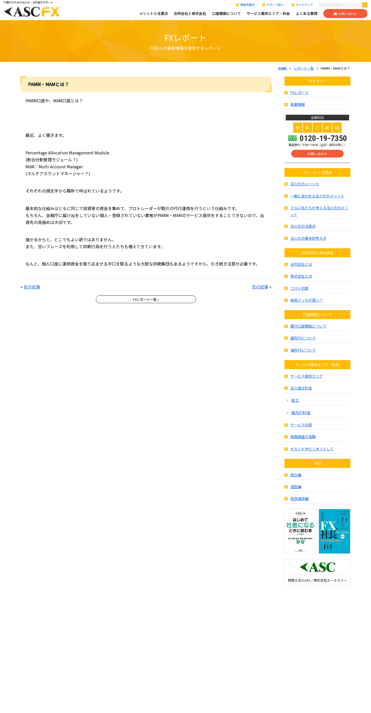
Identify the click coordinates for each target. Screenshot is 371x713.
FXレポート (299, 98)
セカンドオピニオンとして (312, 454)
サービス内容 (301, 430)
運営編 (295, 492)
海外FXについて (303, 356)
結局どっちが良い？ (306, 306)
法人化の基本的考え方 (308, 244)
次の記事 (260, 287)
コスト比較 (299, 294)
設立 (295, 406)
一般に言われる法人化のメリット (317, 201)
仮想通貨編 (299, 504)
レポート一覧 (304, 68)
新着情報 (297, 110)
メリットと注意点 (153, 13)
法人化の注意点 (303, 232)
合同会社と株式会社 (190, 13)
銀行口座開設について (308, 332)
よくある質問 (306, 13)
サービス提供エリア (306, 382)
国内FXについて (303, 344)
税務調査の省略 (303, 442)
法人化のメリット (304, 189)
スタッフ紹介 (274, 5)
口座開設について (226, 13)
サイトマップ (302, 5)
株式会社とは (301, 282)
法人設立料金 (301, 394)
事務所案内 (246, 5)
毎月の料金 (300, 418)
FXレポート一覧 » (146, 299)
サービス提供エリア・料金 (268, 13)
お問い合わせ (345, 13)
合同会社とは (301, 270)
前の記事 (32, 287)
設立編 (295, 480)
